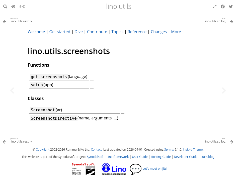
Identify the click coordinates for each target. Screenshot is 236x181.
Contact (96, 149)
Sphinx (169, 149)
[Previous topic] (12, 90)
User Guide (139, 157)
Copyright (42, 149)
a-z (22, 6)
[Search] (5, 6)
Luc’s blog (207, 157)
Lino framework (118, 157)
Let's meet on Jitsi (148, 168)
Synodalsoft (95, 157)
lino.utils (118, 6)
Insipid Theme (193, 149)
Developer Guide (185, 157)
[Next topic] (224, 90)
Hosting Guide (161, 157)
